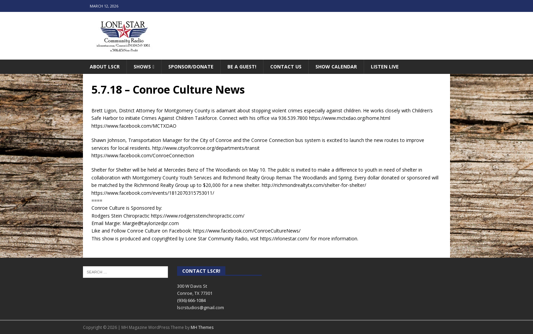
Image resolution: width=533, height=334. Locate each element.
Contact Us (286, 66)
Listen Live (385, 66)
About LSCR (105, 66)
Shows (142, 66)
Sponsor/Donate (190, 66)
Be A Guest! (241, 66)
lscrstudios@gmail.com (200, 307)
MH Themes (202, 327)
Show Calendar (336, 66)
